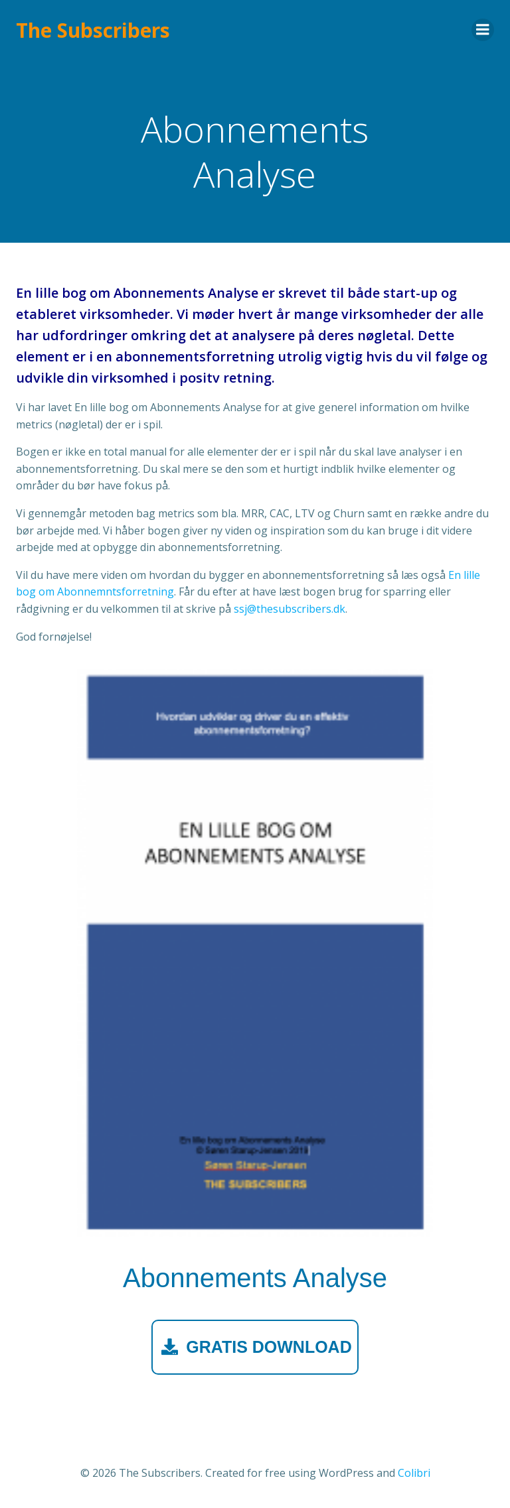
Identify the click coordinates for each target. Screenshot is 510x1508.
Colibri (414, 1473)
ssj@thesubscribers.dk (289, 608)
